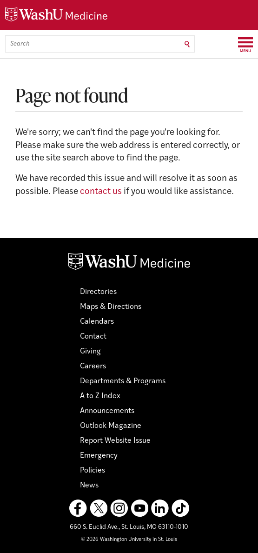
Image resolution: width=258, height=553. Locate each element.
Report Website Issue (115, 441)
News (89, 485)
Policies (92, 470)
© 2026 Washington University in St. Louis (129, 539)
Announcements (107, 411)
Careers (93, 366)
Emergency (99, 456)
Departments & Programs (122, 381)
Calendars (97, 322)
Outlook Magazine (110, 426)
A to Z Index (100, 396)
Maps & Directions (110, 307)
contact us (101, 191)
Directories (98, 292)
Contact (93, 336)
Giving (90, 351)
